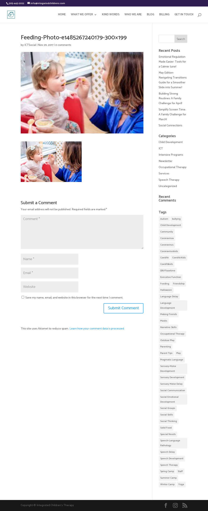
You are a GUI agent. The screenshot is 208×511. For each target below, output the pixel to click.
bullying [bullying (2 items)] (176, 219)
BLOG (150, 15)
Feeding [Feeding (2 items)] (164, 284)
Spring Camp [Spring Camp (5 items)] (167, 471)
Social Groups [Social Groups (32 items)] (167, 408)
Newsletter (165, 161)
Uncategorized (168, 186)
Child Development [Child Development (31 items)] (170, 225)
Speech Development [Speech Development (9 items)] (171, 458)
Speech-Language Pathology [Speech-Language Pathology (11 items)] (170, 443)
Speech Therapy (169, 180)
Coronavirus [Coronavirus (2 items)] (166, 245)
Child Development (171, 142)
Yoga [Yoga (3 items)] (181, 484)
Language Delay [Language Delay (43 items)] (169, 296)
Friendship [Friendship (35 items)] (178, 284)
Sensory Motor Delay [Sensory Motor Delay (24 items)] (171, 384)
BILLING (164, 15)
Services (164, 173)
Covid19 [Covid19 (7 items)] (164, 258)
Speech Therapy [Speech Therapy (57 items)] (169, 465)
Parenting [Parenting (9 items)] (165, 347)
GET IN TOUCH (183, 15)
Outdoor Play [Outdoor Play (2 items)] (167, 340)
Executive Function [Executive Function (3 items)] (170, 277)
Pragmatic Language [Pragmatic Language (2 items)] (171, 360)
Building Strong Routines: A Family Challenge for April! (170, 98)
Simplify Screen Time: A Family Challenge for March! (172, 114)
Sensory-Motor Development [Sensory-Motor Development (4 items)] (168, 368)
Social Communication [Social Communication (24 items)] (172, 390)
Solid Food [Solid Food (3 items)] (166, 428)
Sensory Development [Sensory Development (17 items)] (172, 377)
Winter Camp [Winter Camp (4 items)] (167, 484)
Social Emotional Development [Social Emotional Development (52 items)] (169, 399)
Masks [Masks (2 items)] (163, 321)
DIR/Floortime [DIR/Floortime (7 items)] (167, 271)
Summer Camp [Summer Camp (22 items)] (168, 478)
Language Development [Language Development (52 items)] (167, 305)
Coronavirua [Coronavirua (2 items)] (167, 238)
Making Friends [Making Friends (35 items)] (168, 314)
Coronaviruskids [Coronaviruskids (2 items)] (169, 251)
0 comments (63, 45)
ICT (161, 148)
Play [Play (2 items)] (178, 353)
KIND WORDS (110, 15)
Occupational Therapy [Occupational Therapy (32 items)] (172, 334)
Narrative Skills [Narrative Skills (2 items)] (168, 327)
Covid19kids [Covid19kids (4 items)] (166, 264)
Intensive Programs (171, 155)
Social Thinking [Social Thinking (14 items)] (168, 421)
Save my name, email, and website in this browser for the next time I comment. (74, 297)
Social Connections (170, 125)
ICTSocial (30, 45)
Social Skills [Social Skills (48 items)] (166, 415)
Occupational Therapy (172, 167)
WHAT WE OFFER (82, 15)
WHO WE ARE (133, 15)
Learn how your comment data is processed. (97, 328)
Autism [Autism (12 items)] (164, 219)
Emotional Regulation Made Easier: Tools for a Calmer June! (172, 62)
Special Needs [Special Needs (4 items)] (168, 434)
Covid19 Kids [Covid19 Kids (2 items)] (179, 258)
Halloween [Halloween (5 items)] (166, 290)
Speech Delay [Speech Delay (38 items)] (167, 452)
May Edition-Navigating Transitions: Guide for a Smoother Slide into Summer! (173, 80)
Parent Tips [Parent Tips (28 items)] (166, 353)
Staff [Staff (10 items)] (180, 471)
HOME (62, 15)
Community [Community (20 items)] (166, 232)
